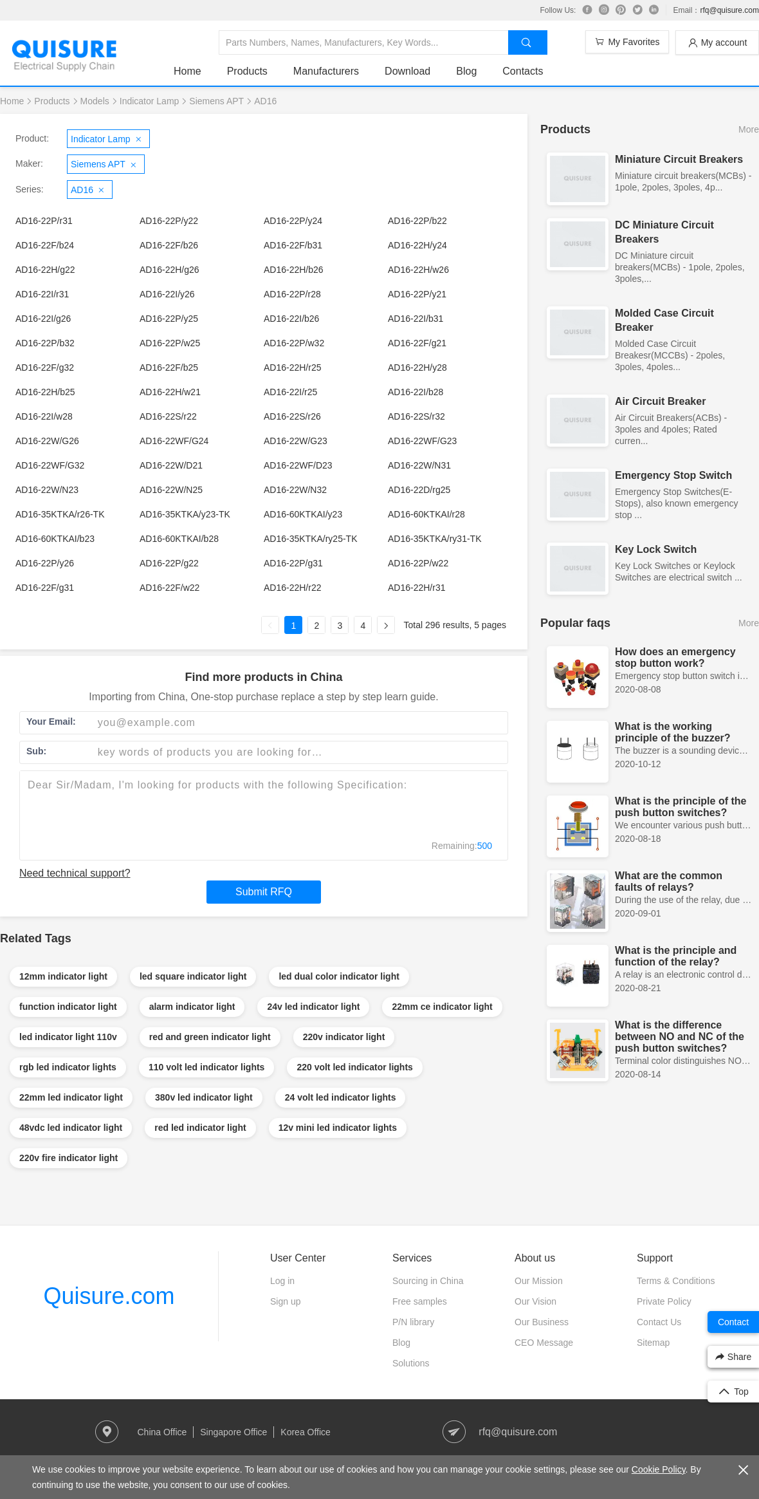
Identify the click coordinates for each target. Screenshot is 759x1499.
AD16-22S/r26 (292, 416)
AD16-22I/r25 (290, 392)
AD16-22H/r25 (293, 367)
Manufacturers (326, 71)
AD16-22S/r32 (416, 416)
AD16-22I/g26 (43, 318)
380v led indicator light (204, 1097)
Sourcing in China (428, 1281)
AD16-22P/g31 (293, 563)
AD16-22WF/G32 (49, 465)
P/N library (413, 1322)
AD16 (265, 101)
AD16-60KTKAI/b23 (55, 539)
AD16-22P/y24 (293, 221)
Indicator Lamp (149, 101)
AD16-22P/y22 (169, 221)
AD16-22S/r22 (168, 416)
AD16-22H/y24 (417, 245)
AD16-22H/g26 (169, 270)
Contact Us (659, 1322)
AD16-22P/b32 (45, 343)
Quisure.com (108, 1296)
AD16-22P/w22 (418, 563)
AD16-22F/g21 (417, 343)
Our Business (542, 1322)
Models (94, 101)
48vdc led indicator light (70, 1127)
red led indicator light (200, 1127)
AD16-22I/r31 (42, 294)
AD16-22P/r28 (292, 294)
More (748, 129)
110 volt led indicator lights (206, 1067)
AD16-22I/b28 (415, 392)
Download (407, 71)
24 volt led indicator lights (340, 1097)
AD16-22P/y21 (417, 294)
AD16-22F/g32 (44, 367)
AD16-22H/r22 (293, 587)
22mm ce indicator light (442, 1006)
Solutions (411, 1363)
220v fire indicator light (68, 1158)
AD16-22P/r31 (44, 221)
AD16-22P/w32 (294, 343)
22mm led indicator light (71, 1097)
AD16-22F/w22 (169, 587)
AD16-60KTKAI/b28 (179, 539)
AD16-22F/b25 (169, 367)
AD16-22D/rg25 (419, 490)
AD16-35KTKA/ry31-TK (435, 539)
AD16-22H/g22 (45, 270)
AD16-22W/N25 (171, 490)
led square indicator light (193, 976)
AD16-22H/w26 (418, 270)
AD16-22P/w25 (170, 343)
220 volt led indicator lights (354, 1067)
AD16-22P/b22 (417, 221)
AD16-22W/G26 (47, 441)
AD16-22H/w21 (170, 392)
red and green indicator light (210, 1037)
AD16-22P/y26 (44, 563)
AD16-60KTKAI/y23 (303, 514)
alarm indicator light (192, 1006)
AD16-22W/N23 (46, 490)
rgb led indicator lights (67, 1067)
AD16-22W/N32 (295, 490)
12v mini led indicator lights (338, 1127)
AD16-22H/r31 (417, 587)
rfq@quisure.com (729, 10)
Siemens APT (216, 101)
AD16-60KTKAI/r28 (426, 514)
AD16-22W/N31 (419, 465)
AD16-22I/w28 (44, 416)
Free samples (419, 1301)
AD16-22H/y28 (417, 367)
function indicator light (68, 1006)
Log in (282, 1281)
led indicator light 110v (68, 1037)
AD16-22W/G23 (295, 441)
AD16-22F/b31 (293, 245)
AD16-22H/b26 (294, 270)
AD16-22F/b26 (169, 245)
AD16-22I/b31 (415, 318)
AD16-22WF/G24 (174, 441)
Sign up (285, 1301)
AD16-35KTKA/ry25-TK (311, 539)
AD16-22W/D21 (171, 465)
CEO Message (544, 1342)
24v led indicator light (313, 1006)
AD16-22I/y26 (167, 294)
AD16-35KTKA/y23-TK (185, 514)
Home (187, 71)
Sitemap (653, 1342)
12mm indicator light (63, 976)
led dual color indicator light (339, 976)
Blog (466, 71)
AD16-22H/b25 (45, 392)
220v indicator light (344, 1037)
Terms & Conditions (676, 1281)
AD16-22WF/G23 (422, 441)
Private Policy (664, 1301)
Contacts (522, 71)
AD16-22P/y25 (169, 318)
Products (247, 71)
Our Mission (539, 1281)
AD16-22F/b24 (44, 245)
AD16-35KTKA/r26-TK (60, 514)
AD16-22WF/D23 (298, 465)
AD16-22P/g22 (169, 563)
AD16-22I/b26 (291, 318)
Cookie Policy (659, 1469)
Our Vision (535, 1301)
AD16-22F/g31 (44, 587)
